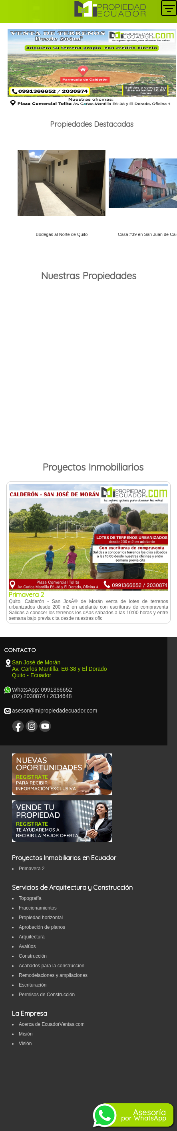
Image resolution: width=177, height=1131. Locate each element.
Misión (26, 1034)
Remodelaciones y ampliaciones (53, 975)
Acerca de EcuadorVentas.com (52, 1024)
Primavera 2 (32, 868)
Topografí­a (30, 898)
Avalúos (27, 946)
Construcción (33, 956)
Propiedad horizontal (41, 917)
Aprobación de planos (42, 927)
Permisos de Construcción (47, 994)
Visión (25, 1043)
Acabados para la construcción (51, 966)
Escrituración (32, 985)
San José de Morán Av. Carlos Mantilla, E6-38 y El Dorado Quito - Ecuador (59, 668)
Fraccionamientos (38, 908)
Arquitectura (32, 937)
